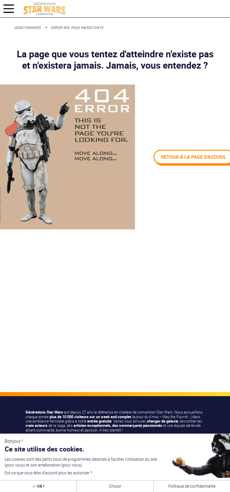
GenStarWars (27, 27)
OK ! (38, 486)
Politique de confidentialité (192, 486)
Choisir (115, 486)
